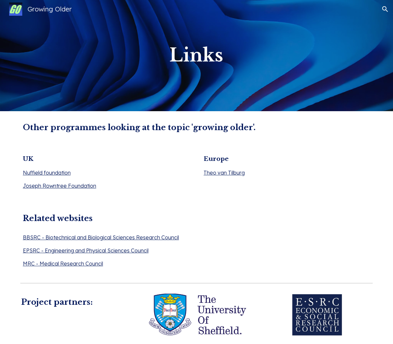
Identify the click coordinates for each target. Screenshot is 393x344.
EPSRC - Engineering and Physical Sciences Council (86, 250)
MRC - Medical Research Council (63, 263)
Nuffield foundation (47, 172)
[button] (385, 9)
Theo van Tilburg (224, 172)
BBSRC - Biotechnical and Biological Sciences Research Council (101, 237)
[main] (196, 55)
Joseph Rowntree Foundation (59, 185)
